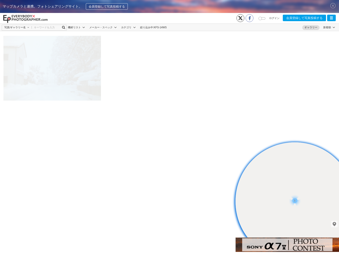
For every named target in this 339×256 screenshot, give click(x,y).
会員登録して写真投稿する (107, 6)
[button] (331, 18)
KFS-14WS (160, 27)
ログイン (274, 18)
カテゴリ (128, 27)
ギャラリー (310, 27)
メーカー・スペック (103, 27)
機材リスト (76, 27)
